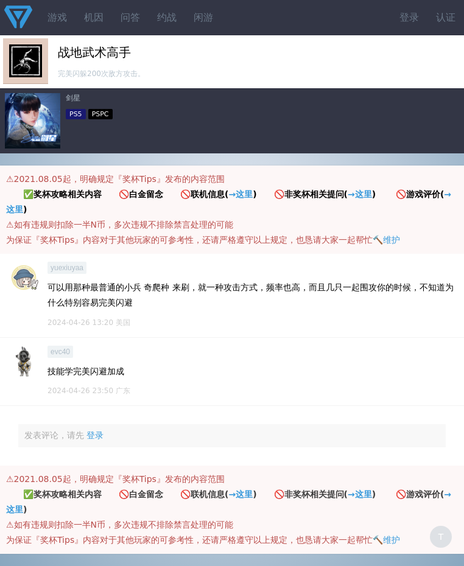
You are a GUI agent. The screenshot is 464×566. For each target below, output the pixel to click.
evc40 (60, 352)
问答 (130, 17)
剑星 (73, 98)
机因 (94, 17)
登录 (409, 17)
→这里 (240, 194)
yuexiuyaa (67, 268)
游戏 (57, 17)
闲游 (203, 17)
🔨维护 (386, 240)
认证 (445, 17)
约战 (167, 17)
